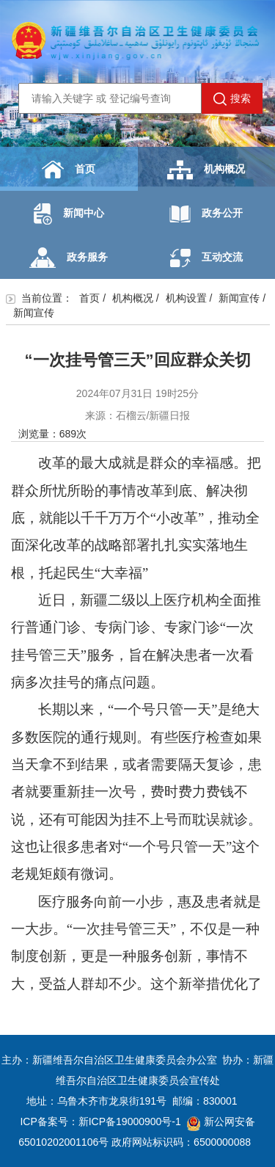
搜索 (232, 99)
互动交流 (206, 258)
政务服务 (68, 257)
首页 (68, 169)
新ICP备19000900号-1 (129, 1121)
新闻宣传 (239, 298)
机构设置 (186, 298)
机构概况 (206, 170)
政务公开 (206, 214)
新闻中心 (69, 214)
